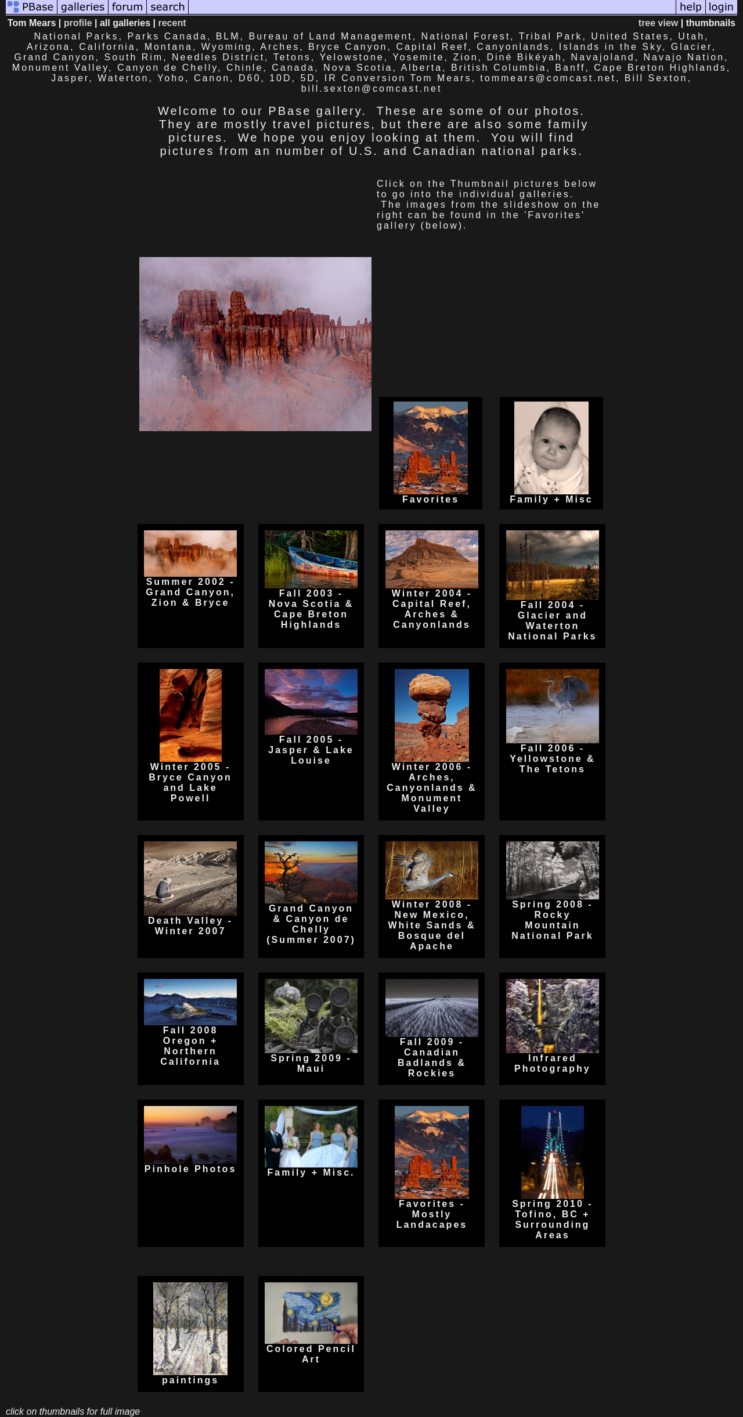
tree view (658, 23)
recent (172, 23)
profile (78, 23)
